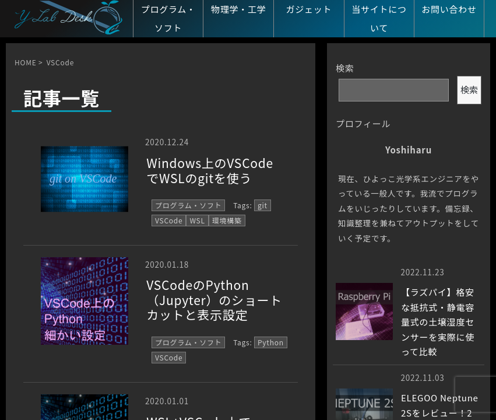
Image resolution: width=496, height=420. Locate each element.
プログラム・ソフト (168, 18)
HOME (25, 62)
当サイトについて (379, 18)
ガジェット (309, 9)
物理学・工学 (238, 9)
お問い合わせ (449, 9)
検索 (345, 68)
